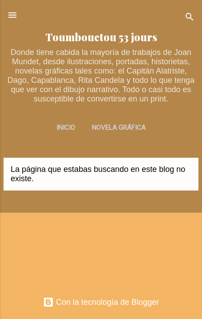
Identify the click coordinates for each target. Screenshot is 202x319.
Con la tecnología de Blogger (101, 302)
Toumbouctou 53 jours (101, 37)
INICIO (65, 128)
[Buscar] (189, 17)
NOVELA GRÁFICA (119, 128)
